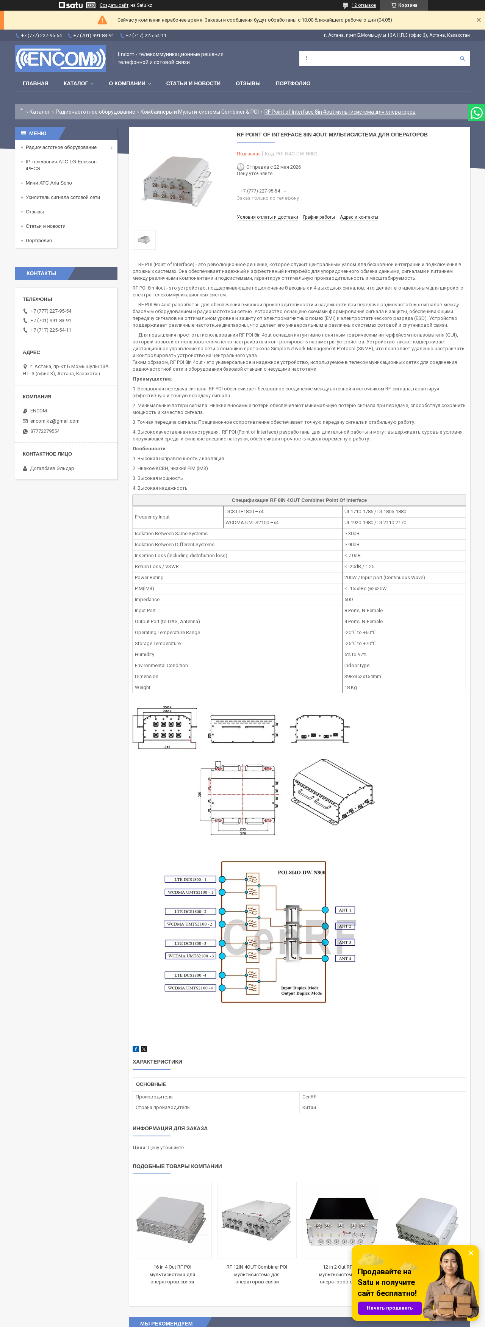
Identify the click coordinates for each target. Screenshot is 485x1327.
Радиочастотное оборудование (95, 112)
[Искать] (462, 58)
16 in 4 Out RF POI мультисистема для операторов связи (172, 1274)
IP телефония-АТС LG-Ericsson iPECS (61, 165)
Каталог (76, 83)
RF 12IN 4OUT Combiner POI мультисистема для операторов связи (257, 1274)
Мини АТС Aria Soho (49, 183)
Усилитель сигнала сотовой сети (63, 197)
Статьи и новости (193, 83)
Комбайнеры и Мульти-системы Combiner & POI (200, 112)
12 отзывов (364, 5)
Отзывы (248, 83)
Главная (35, 83)
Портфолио (293, 83)
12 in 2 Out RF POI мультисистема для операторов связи (342, 1274)
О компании (127, 83)
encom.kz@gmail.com (55, 421)
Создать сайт (114, 5)
